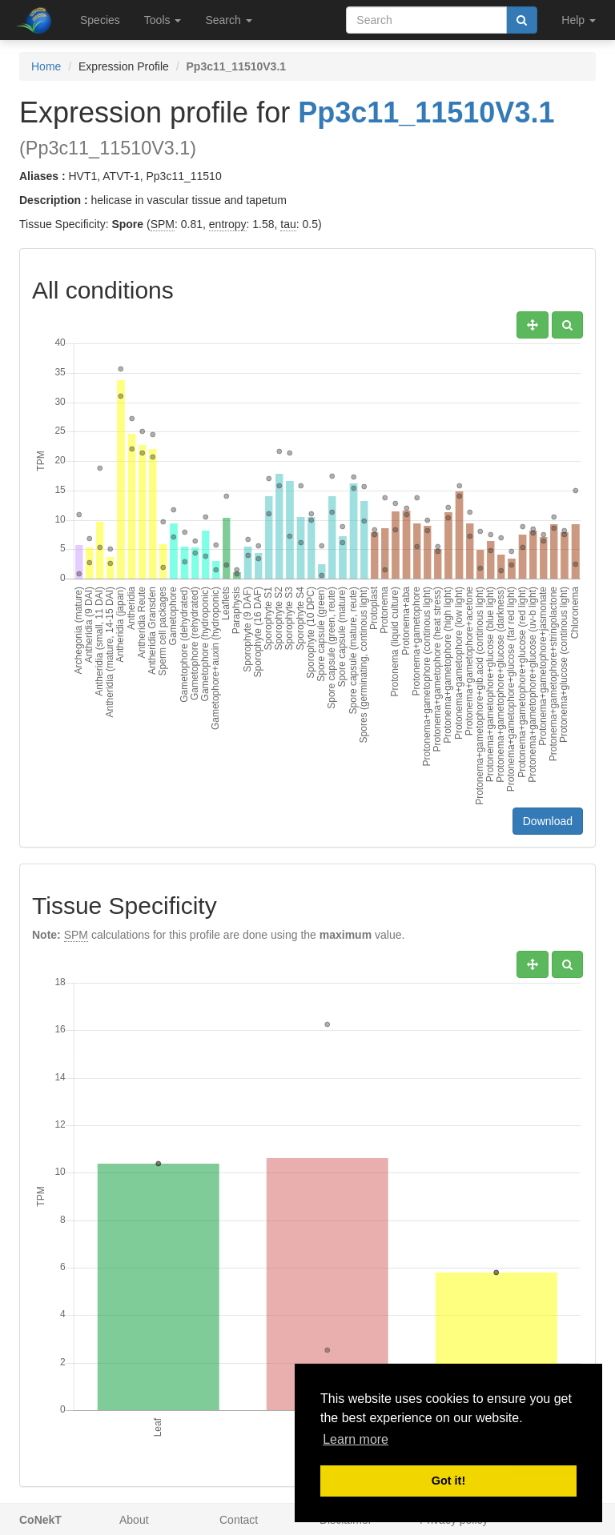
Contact (238, 1519)
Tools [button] (163, 20)
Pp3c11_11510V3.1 (426, 112)
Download (548, 821)
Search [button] (228, 20)
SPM (163, 224)
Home (46, 66)
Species (100, 20)
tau (287, 224)
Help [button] (578, 20)
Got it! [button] (448, 1480)
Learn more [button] (355, 1439)
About (134, 1519)
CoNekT (40, 1519)
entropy (228, 224)
